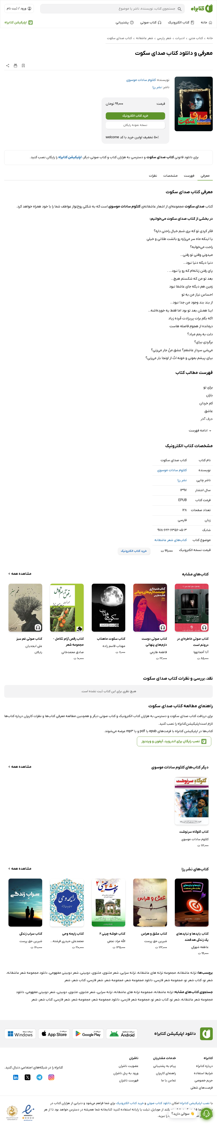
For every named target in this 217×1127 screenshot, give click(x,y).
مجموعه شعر (114, 980)
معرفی (205, 176)
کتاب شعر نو (193, 980)
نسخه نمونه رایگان (135, 125)
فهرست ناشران (128, 1080)
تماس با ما (168, 1080)
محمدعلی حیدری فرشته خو (67, 941)
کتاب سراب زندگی (30, 934)
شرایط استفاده (203, 1073)
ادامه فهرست (201, 431)
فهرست (189, 176)
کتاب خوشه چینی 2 (112, 934)
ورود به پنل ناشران (125, 1073)
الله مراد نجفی (116, 941)
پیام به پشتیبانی (164, 1066)
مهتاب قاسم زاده (114, 646)
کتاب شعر (79, 980)
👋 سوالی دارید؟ (183, 1114)
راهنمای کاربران (166, 1073)
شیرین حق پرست (155, 941)
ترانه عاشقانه (187, 973)
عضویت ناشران (128, 1066)
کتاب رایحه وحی (73, 934)
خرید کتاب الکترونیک (135, 116)
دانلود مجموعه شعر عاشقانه (27, 973)
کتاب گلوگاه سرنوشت (194, 832)
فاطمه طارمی (158, 652)
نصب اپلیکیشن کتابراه (195, 1103)
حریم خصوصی (204, 1080)
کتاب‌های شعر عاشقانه (170, 540)
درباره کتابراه (204, 1066)
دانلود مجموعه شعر (139, 980)
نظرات (153, 176)
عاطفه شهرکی (200, 947)
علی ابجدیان (33, 646)
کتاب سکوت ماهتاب (111, 639)
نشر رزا (157, 87)
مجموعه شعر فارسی (168, 980)
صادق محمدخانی (72, 652)
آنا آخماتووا (201, 652)
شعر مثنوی (111, 973)
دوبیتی (85, 973)
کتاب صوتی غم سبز (29, 639)
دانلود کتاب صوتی (159, 1103)
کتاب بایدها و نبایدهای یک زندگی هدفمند (192, 937)
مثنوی (96, 973)
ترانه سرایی (128, 973)
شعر (67, 980)
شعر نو (208, 980)
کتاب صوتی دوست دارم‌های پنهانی (154, 642)
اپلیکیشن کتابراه (15, 22)
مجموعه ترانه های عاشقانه (157, 973)
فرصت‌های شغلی (202, 1088)
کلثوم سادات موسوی (141, 80)
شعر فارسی (95, 980)
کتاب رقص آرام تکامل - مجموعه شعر (68, 642)
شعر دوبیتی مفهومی (64, 973)
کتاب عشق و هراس (154, 934)
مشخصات (170, 176)
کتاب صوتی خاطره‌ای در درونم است (193, 642)
